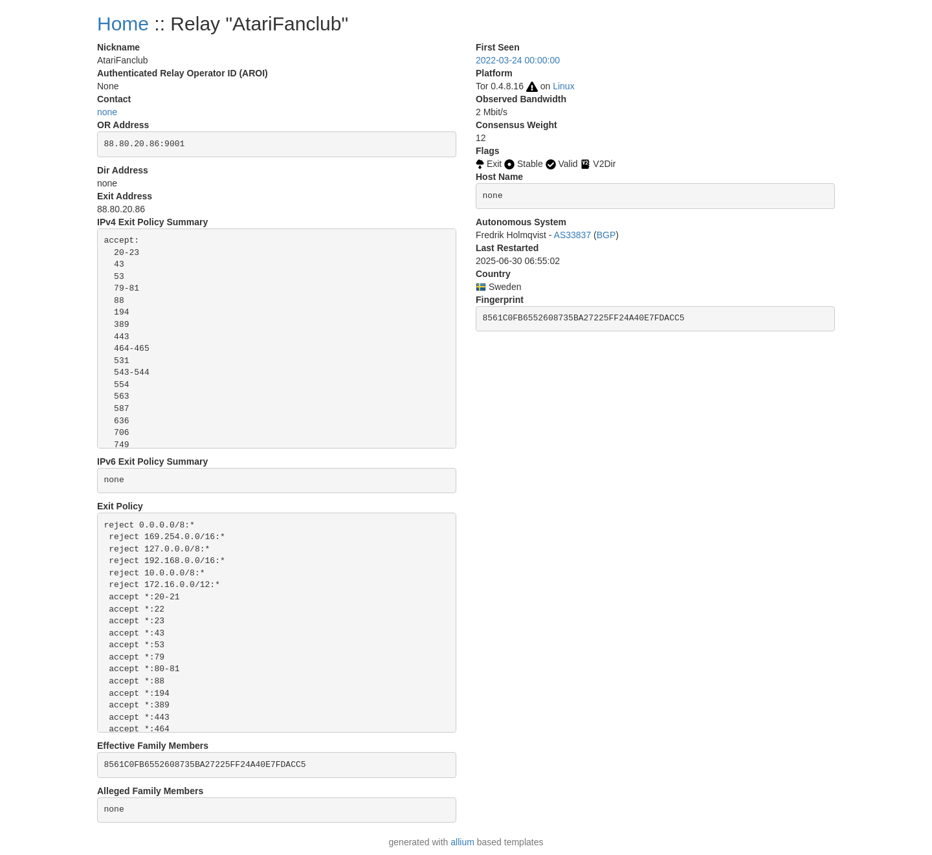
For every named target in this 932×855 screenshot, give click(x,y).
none (107, 112)
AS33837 (573, 235)
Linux (563, 86)
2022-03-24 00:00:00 (518, 60)
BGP (606, 235)
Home (123, 23)
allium (462, 842)
